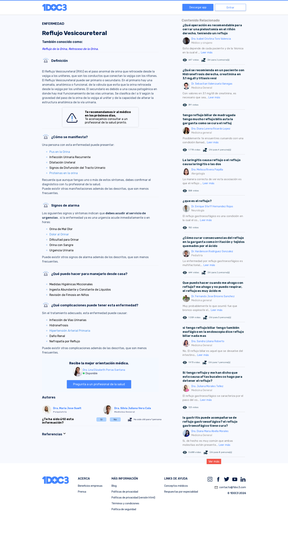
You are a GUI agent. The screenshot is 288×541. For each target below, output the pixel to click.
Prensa (82, 491)
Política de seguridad (123, 509)
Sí (101, 419)
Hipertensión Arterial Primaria (69, 330)
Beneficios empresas (90, 485)
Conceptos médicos (176, 485)
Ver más (213, 461)
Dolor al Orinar (59, 234)
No (115, 419)
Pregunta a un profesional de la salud (99, 384)
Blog (114, 485)
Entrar (230, 7)
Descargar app (197, 7)
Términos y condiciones (125, 503)
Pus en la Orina (59, 152)
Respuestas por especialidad (181, 491)
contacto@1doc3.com (230, 487)
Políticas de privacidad (124, 491)
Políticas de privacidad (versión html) (133, 497)
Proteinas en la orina (63, 173)
